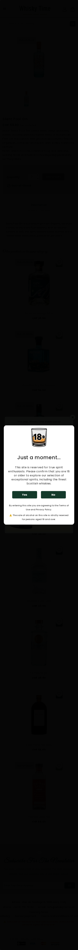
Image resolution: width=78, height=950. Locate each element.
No (53, 495)
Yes (24, 495)
